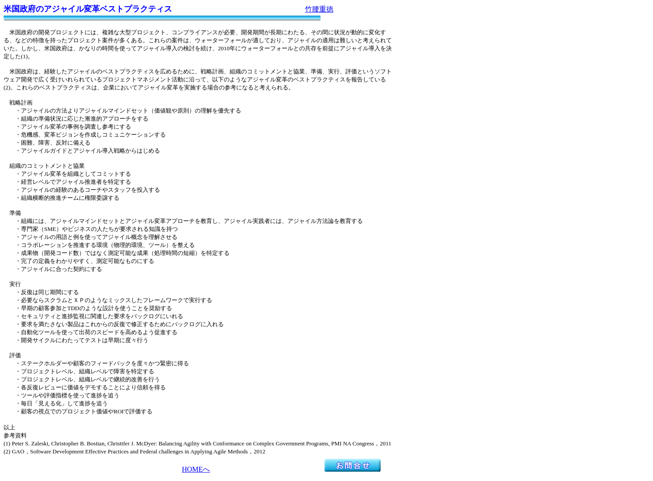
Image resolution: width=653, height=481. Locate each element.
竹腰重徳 (319, 9)
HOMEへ (196, 469)
